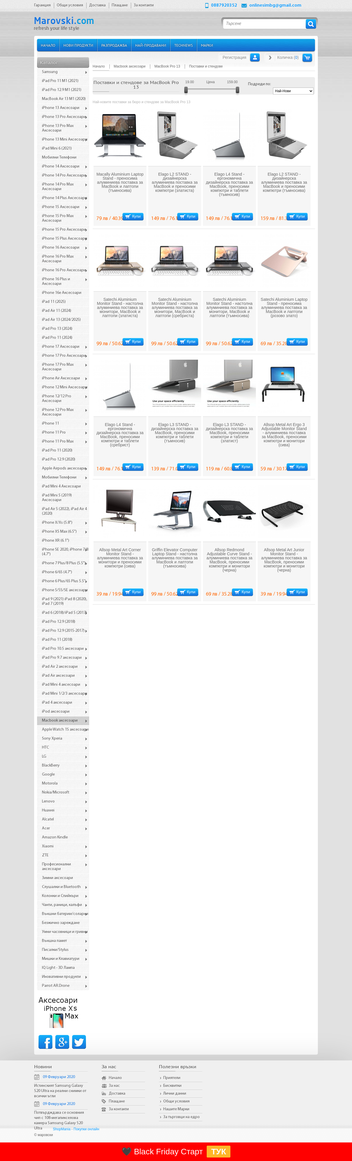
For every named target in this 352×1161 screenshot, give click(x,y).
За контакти (119, 1109)
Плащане (117, 1101)
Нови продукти (78, 45)
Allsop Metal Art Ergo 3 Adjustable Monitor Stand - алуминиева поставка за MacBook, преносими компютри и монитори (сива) (284, 434)
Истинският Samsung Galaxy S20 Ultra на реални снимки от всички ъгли (60, 1091)
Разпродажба (114, 45)
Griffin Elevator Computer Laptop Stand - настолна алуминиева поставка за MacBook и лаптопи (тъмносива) (175, 557)
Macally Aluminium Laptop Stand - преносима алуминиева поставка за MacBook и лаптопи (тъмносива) (120, 182)
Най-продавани (150, 45)
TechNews (183, 45)
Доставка (117, 1093)
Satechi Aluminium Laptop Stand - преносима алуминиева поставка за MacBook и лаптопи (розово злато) (284, 307)
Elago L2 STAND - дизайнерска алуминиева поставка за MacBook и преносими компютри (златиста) (175, 182)
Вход (255, 57)
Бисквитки (172, 1086)
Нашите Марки (176, 1109)
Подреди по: (259, 84)
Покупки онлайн (86, 1129)
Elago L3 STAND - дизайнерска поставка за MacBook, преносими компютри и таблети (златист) (229, 432)
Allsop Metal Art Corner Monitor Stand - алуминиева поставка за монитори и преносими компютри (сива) (120, 557)
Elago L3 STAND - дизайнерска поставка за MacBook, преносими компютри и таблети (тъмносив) (174, 432)
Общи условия (176, 1101)
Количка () (288, 57)
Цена (210, 82)
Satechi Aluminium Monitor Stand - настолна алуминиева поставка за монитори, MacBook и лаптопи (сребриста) (175, 307)
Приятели (171, 1078)
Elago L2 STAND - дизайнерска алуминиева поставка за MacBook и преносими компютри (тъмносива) (284, 182)
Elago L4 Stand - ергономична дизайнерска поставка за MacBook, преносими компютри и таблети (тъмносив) (229, 184)
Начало (48, 45)
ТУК (218, 1151)
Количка (307, 57)
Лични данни (174, 1093)
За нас (114, 1086)
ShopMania (62, 1129)
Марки (207, 45)
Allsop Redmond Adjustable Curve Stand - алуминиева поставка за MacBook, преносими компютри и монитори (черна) (229, 559)
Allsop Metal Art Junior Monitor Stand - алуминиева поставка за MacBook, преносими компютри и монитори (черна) (284, 559)
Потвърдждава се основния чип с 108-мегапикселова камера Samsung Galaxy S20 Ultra (59, 1121)
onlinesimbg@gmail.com (275, 5)
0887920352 (224, 5)
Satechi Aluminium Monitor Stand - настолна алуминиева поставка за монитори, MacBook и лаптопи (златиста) (120, 307)
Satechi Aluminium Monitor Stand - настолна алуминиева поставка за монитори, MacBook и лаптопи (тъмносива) (229, 307)
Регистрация (234, 57)
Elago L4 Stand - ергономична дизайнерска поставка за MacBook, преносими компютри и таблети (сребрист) (120, 434)
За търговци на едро (181, 1117)
